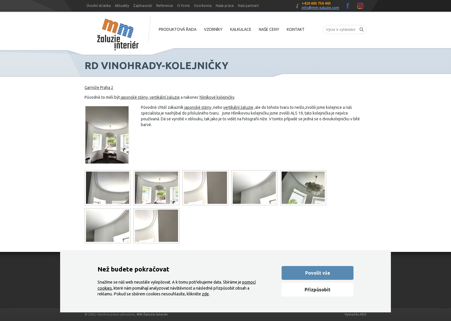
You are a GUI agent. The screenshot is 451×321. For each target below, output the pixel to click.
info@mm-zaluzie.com (320, 8)
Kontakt (296, 29)
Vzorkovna (203, 5)
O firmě (183, 5)
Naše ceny (269, 29)
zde (205, 294)
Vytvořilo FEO (355, 314)
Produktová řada (177, 29)
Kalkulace (240, 29)
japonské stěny (134, 97)
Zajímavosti (142, 5)
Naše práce (225, 5)
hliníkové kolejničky (217, 97)
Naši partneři (248, 5)
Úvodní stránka (99, 5)
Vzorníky (213, 29)
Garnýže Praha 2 (99, 87)
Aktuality (122, 5)
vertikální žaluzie (164, 97)
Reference (164, 5)
